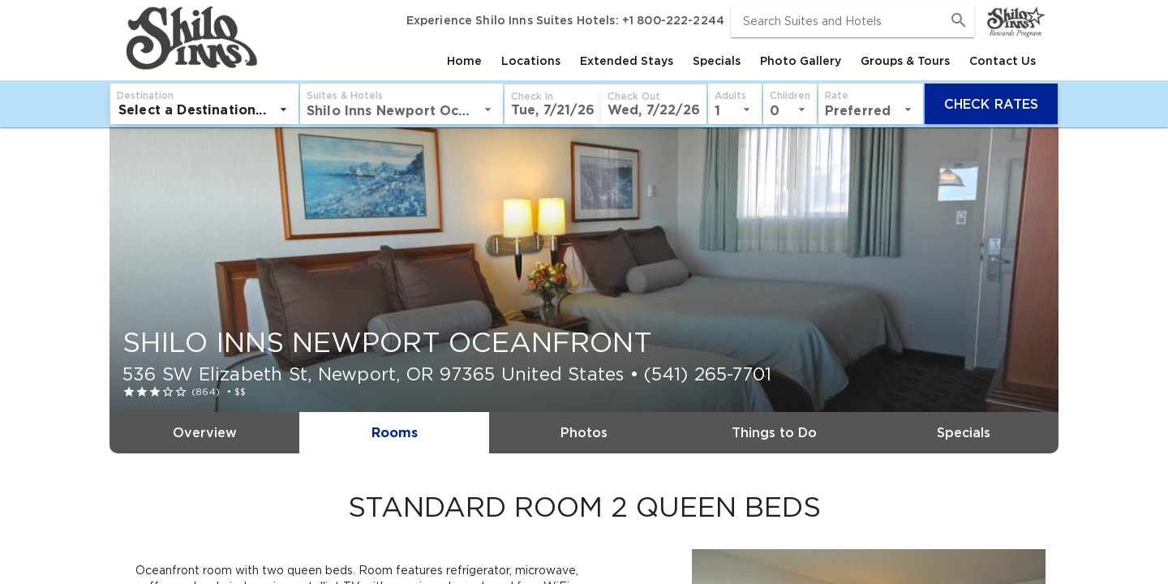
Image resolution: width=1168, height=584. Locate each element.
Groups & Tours (905, 60)
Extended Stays (626, 60)
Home (464, 60)
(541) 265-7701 (707, 374)
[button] (363, 104)
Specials (717, 60)
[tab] (464, 60)
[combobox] (852, 21)
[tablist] (653, 60)
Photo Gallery (800, 60)
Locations (530, 60)
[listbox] (212, 109)
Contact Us (1002, 60)
